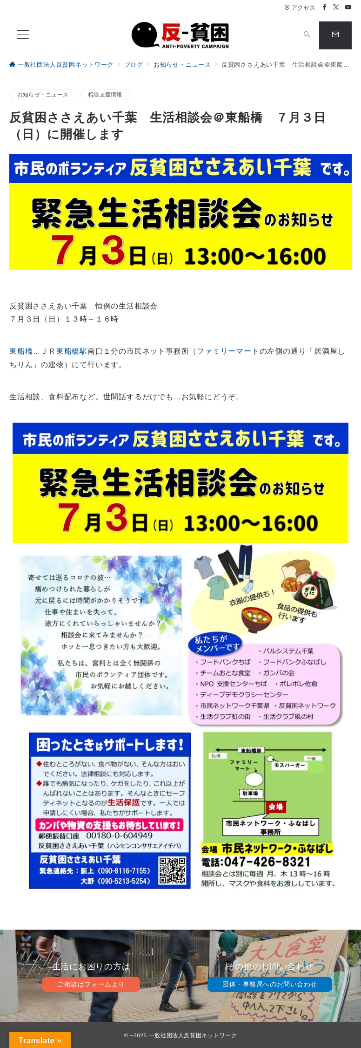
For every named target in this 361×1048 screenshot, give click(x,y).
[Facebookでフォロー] (324, 7)
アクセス (299, 7)
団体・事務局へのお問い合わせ (269, 984)
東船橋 (21, 351)
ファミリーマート (228, 351)
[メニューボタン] (22, 35)
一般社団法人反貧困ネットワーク (193, 1035)
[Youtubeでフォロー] (348, 7)
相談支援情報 (105, 94)
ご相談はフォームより (91, 984)
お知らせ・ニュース (42, 94)
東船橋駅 (71, 351)
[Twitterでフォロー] (336, 7)
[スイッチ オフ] (307, 35)
